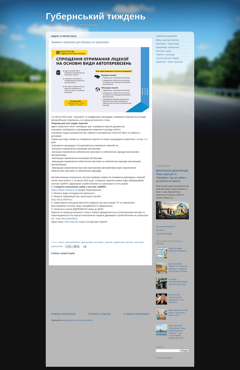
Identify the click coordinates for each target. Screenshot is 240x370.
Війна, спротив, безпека (167, 40)
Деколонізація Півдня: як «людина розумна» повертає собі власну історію (178, 267)
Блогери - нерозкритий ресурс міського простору (178, 281)
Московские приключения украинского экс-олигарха (176, 298)
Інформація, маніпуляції (167, 47)
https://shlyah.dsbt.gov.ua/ (64, 190)
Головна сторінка (99, 313)
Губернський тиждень (96, 16)
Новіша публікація (63, 313)
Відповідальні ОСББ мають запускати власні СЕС (178, 312)
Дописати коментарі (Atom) (80, 320)
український (57, 246)
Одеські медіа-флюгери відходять (178, 249)
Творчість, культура (165, 54)
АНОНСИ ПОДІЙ (164, 234)
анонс (61, 242)
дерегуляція (87, 242)
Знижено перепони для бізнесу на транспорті (80, 42)
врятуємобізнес (72, 242)
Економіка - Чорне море (167, 44)
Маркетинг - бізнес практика (169, 62)
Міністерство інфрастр (76, 222)
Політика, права (163, 51)
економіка (98, 242)
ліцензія (108, 242)
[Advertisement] (100, 289)
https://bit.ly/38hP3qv (61, 199)
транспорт (139, 242)
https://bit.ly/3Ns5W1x (67, 218)
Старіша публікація (136, 313)
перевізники (119, 242)
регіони (129, 242)
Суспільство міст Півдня (167, 58)
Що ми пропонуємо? (165, 226)
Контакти (160, 230)
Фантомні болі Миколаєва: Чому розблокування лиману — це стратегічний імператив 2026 (177, 331)
